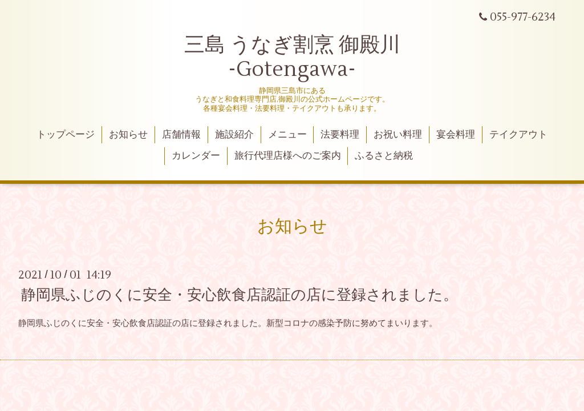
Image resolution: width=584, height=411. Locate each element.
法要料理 (340, 134)
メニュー (287, 134)
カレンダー (196, 156)
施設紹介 (234, 134)
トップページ (65, 134)
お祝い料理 (398, 134)
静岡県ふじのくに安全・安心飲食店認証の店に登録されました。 (239, 295)
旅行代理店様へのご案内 (287, 156)
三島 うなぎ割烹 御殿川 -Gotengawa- (292, 57)
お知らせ (128, 134)
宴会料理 (455, 134)
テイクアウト (518, 134)
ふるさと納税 (384, 156)
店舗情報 (181, 134)
